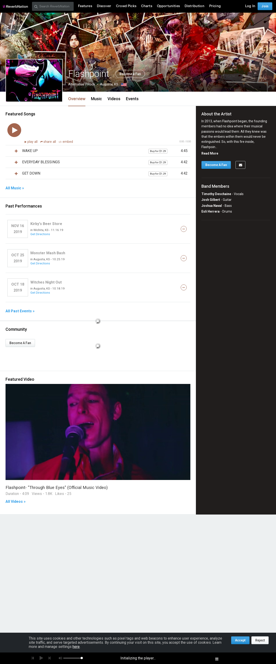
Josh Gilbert (210, 200)
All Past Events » (20, 311)
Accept (240, 640)
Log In (250, 6)
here (76, 646)
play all (32, 142)
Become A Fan (20, 343)
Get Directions (40, 234)
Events (132, 98)
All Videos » (16, 502)
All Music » (15, 188)
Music (96, 98)
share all (48, 142)
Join (264, 6)
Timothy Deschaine (216, 194)
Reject (260, 640)
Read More (209, 153)
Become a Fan (130, 74)
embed (66, 142)
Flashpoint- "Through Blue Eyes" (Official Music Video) (57, 487)
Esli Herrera (210, 211)
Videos (113, 98)
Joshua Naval (211, 206)
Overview (76, 98)
